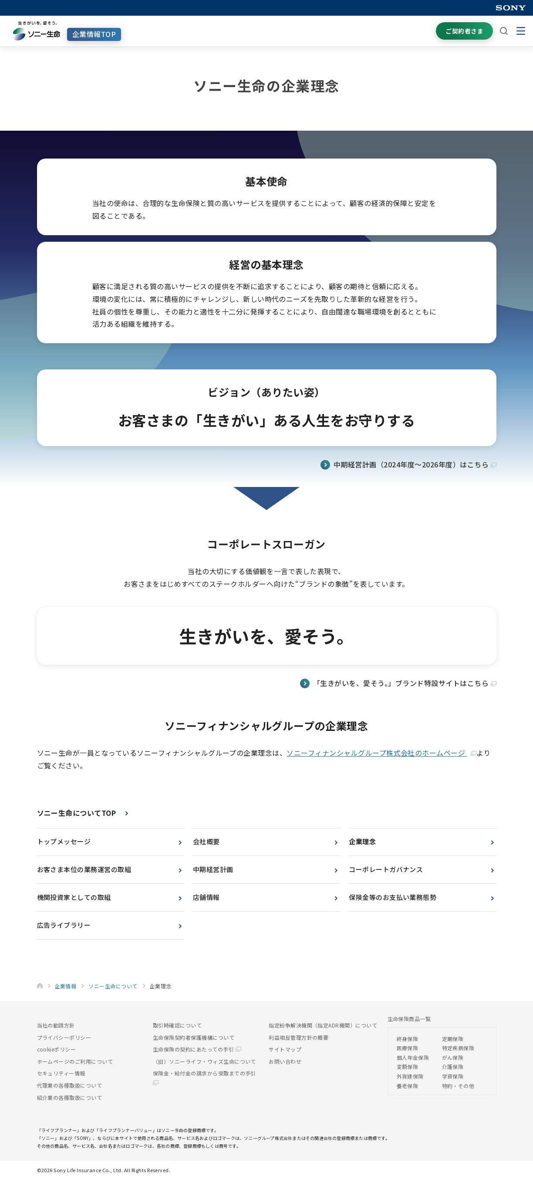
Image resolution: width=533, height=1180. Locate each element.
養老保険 (407, 1085)
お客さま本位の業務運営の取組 (84, 869)
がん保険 (453, 1057)
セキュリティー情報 (61, 1073)
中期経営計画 (213, 869)
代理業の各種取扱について (69, 1085)
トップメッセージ (64, 841)
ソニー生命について (112, 986)
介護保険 (453, 1066)
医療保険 (407, 1048)
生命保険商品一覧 (409, 1018)
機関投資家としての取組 (74, 897)
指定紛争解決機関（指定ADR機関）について (323, 1025)
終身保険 (407, 1038)
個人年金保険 (413, 1057)
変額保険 (407, 1066)
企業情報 (66, 986)
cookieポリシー (56, 1049)
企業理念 (362, 841)
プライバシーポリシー (64, 1037)
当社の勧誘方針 (56, 1025)
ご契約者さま (464, 31)
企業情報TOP (94, 34)
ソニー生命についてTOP (76, 813)
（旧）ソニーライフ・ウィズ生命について (204, 1061)
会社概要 (206, 841)
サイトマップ (285, 1049)
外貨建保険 (410, 1076)
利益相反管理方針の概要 (298, 1037)
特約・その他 (458, 1085)
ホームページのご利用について (75, 1061)
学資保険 (453, 1076)
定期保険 (453, 1038)
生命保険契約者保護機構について (193, 1037)
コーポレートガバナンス (386, 869)
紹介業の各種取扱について (69, 1097)
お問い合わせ (285, 1061)
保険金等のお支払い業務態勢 (392, 897)
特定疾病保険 (458, 1048)
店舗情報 (206, 897)
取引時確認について (177, 1025)
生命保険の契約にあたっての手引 (197, 1049)
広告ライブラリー (64, 925)
